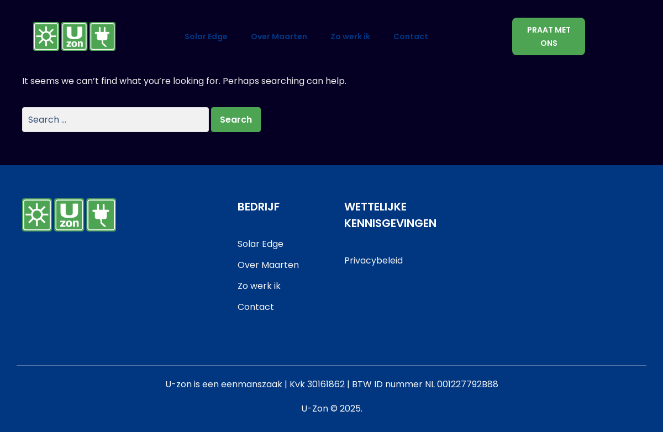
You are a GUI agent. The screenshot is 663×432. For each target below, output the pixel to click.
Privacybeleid (373, 260)
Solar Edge (206, 36)
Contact (410, 36)
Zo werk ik (350, 36)
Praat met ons (549, 36)
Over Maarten (279, 36)
